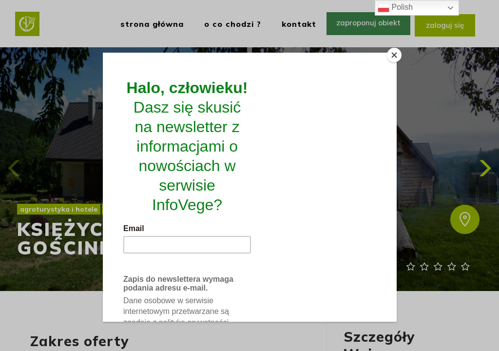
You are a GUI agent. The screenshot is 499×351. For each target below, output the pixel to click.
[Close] (394, 55)
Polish (395, 8)
